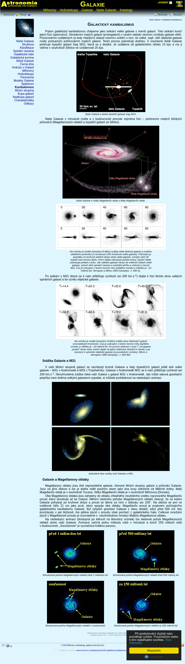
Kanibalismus (24, 87)
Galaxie (92, 4)
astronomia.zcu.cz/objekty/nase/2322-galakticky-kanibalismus (101, 650)
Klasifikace (27, 47)
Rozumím (154, 650)
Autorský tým (98, 645)
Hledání (177, 14)
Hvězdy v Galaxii (23, 67)
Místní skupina (24, 90)
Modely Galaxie (24, 80)
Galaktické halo (24, 54)
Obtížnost (8, 14)
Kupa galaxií (26, 93)
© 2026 (64, 645)
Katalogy (126, 10)
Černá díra (27, 64)
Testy (23, 14)
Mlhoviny (49, 10)
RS (11, 646)
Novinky (162, 14)
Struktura (28, 44)
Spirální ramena (23, 51)
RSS (181, 645)
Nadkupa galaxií (23, 97)
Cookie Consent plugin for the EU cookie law (154, 657)
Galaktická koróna (22, 57)
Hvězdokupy (69, 10)
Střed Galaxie (25, 60)
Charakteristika (24, 100)
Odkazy (29, 103)
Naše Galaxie (106, 10)
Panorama (27, 77)
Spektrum (27, 83)
